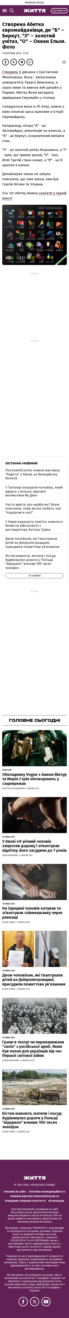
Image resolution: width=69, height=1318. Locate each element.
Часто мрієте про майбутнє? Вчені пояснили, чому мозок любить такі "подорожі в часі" (33, 509)
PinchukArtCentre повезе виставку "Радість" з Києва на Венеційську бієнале (32, 474)
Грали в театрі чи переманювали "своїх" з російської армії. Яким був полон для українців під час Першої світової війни (33, 1049)
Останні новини (21, 463)
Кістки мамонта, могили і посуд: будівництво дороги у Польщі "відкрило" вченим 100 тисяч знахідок (30, 562)
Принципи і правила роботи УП (25, 1201)
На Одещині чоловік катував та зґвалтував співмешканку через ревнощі (32, 913)
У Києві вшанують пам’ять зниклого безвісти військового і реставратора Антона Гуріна (34, 526)
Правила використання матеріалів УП (34, 1196)
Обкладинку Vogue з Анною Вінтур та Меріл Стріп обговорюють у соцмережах (34, 779)
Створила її (11, 72)
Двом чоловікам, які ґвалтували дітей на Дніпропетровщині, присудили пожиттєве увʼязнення (32, 543)
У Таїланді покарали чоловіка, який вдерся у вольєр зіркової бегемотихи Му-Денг (34, 491)
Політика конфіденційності (47, 1191)
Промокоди (56, 1201)
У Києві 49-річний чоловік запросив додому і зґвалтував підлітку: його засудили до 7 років (34, 846)
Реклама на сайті (15, 1191)
